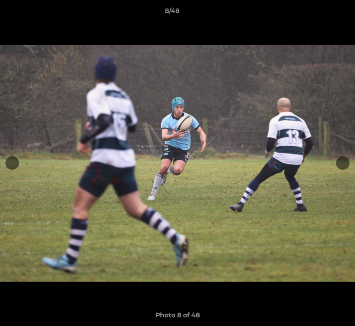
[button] (317, 13)
